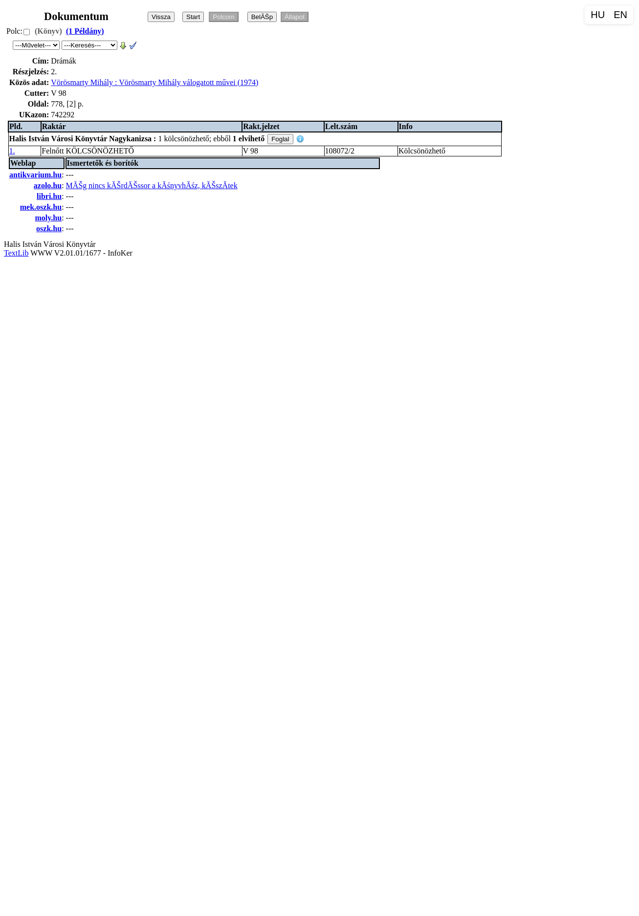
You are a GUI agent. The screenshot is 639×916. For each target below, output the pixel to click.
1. (12, 151)
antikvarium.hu (35, 175)
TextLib (16, 253)
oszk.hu (49, 228)
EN (620, 14)
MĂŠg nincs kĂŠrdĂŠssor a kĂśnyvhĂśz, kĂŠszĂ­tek (152, 185)
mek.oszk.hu (41, 207)
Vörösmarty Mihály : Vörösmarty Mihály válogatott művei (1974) (154, 82)
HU (598, 14)
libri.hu (49, 196)
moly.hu (48, 218)
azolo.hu (48, 185)
